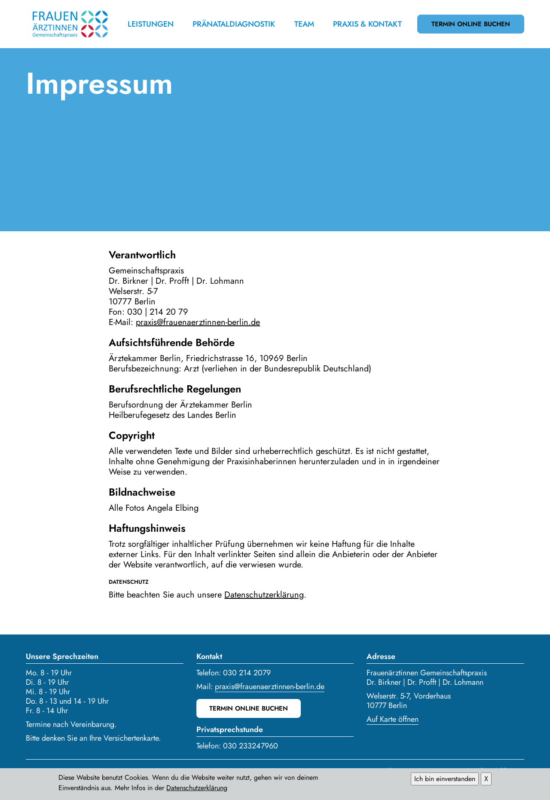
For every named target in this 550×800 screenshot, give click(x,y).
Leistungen (151, 24)
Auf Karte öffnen (393, 719)
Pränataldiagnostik (233, 24)
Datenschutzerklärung (264, 595)
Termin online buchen (470, 24)
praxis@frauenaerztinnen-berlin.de (198, 322)
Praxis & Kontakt (367, 24)
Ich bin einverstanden (444, 781)
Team (304, 24)
